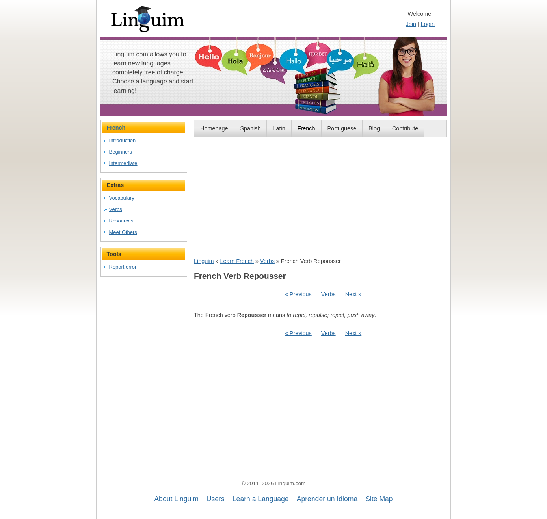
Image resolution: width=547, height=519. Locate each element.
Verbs (267, 261)
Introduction (122, 140)
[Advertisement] (320, 197)
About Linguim (176, 499)
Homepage (214, 128)
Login (428, 24)
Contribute (405, 128)
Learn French (237, 261)
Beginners (120, 152)
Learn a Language (261, 499)
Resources (121, 221)
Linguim (204, 261)
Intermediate (123, 163)
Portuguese (342, 128)
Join (411, 24)
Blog (374, 128)
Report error (123, 267)
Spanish (250, 128)
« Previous (298, 294)
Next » (353, 294)
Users (216, 499)
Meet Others (123, 232)
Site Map (379, 499)
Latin (279, 128)
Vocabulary (121, 198)
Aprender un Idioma (327, 499)
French (306, 128)
